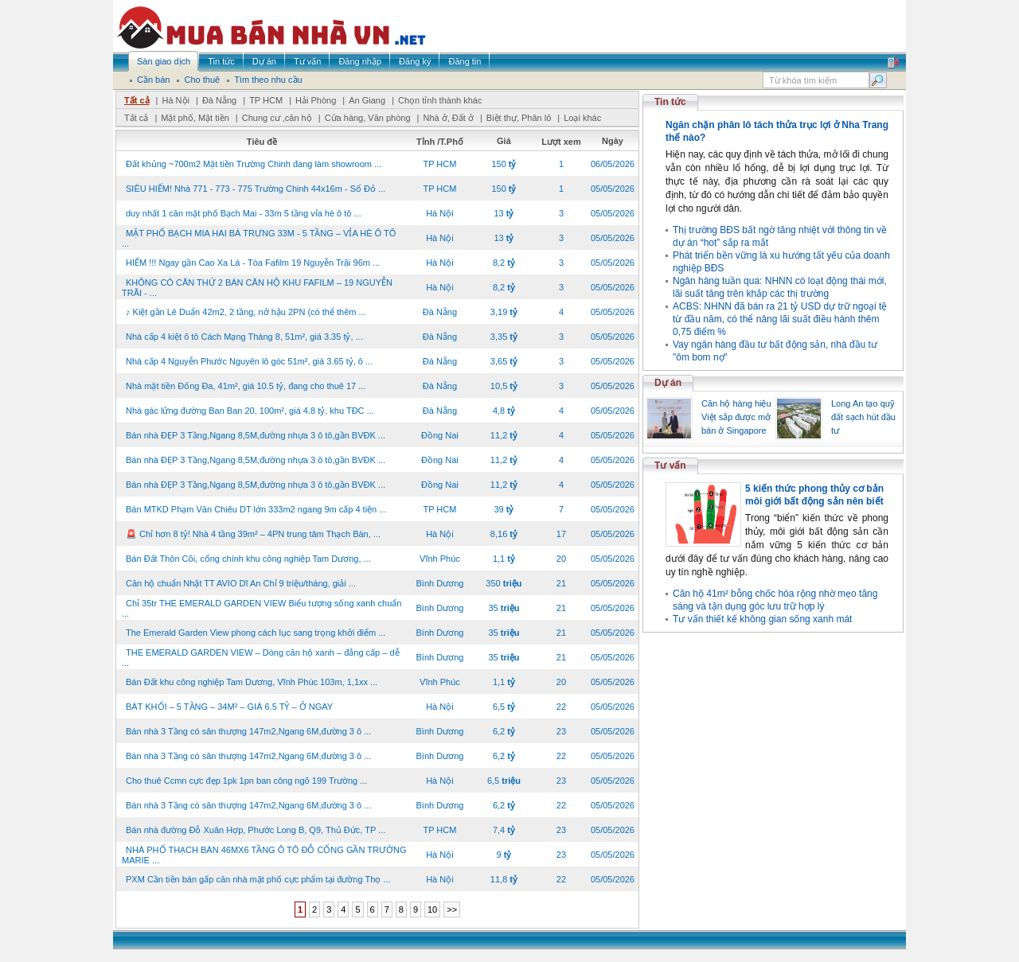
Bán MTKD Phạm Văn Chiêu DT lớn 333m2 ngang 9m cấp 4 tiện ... (256, 509)
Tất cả (137, 100)
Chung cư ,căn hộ (277, 118)
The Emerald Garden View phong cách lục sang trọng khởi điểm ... (255, 632)
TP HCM (266, 100)
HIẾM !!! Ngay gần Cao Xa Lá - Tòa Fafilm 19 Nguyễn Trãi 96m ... (253, 262)
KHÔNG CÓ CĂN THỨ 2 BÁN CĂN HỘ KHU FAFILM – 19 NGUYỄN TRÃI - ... (257, 288)
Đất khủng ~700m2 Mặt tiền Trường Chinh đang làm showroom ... (253, 164)
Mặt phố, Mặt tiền (195, 118)
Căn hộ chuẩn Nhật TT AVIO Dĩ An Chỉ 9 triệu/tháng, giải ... (241, 583)
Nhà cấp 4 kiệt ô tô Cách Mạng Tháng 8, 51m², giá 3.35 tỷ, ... (244, 336)
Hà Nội (175, 100)
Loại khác (582, 118)
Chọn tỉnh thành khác (440, 100)
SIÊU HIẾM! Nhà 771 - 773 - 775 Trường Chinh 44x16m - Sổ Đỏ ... (255, 188)
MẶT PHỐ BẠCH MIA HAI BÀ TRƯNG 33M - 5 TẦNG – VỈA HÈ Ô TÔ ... (259, 238)
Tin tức (670, 101)
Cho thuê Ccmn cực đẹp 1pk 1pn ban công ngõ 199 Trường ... (246, 780)
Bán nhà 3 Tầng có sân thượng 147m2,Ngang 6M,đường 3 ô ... (248, 731)
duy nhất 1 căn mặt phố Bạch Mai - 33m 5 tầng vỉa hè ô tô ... (243, 213)
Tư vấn (670, 465)
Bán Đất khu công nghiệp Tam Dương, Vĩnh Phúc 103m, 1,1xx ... (251, 682)
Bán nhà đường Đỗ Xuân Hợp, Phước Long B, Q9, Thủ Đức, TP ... (255, 830)
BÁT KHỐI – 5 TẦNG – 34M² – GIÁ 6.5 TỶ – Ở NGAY (229, 706)
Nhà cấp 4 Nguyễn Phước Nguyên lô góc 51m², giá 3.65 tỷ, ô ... (249, 361)
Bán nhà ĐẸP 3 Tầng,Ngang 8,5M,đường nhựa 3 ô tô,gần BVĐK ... (255, 435)
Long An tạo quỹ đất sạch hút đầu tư (863, 417)
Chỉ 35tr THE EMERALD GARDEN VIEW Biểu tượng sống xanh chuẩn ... (261, 608)
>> (452, 909)
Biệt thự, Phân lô (519, 118)
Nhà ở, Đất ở (448, 118)
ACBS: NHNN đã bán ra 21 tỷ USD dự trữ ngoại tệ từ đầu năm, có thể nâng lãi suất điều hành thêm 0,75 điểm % (780, 319)
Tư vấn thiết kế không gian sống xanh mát (762, 619)
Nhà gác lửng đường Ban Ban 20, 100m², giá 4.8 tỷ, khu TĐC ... (250, 410)
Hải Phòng (315, 100)
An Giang (367, 100)
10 (432, 909)
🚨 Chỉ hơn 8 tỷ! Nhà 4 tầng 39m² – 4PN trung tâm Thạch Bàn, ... (253, 534)
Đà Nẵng (219, 100)
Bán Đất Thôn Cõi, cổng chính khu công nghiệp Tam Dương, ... (248, 558)
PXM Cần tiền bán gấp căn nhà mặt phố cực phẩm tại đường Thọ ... (258, 879)
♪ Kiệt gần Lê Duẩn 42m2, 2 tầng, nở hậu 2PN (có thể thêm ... (246, 312)
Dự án (667, 382)
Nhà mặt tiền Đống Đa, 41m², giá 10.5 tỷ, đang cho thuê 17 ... (245, 386)
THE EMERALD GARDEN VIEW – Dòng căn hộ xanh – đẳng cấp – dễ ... (261, 658)
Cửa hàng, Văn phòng (368, 118)
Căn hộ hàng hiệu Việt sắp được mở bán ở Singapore (736, 417)
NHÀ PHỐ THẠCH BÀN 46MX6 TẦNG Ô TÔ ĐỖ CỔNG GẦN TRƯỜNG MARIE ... (264, 855)
